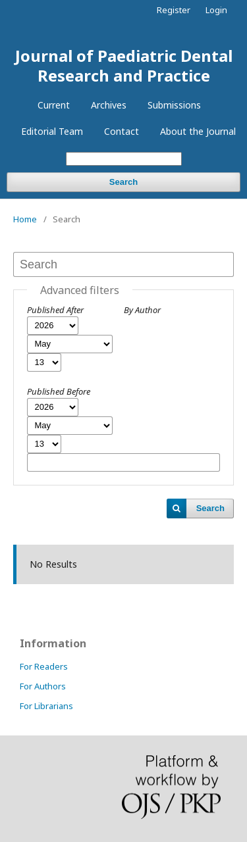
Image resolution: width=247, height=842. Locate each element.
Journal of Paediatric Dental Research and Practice (124, 65)
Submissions (174, 105)
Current (54, 105)
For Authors (43, 686)
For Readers (44, 666)
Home (25, 219)
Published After (55, 310)
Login (216, 10)
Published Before (58, 391)
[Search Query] (124, 159)
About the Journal (198, 131)
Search (123, 182)
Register (173, 10)
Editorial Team (52, 131)
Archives (108, 105)
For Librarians (46, 706)
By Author (142, 310)
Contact (121, 131)
